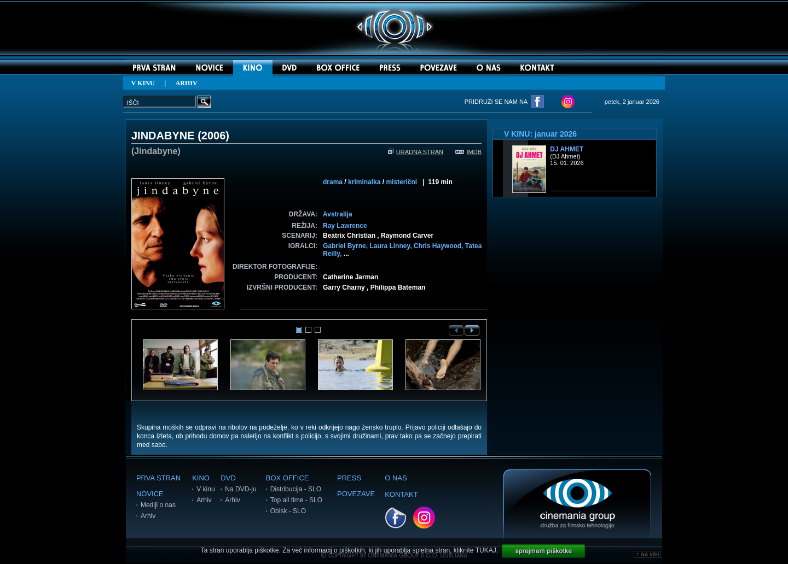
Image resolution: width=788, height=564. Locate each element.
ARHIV (187, 83)
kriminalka (364, 182)
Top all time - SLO (296, 500)
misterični (401, 182)
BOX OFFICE (287, 478)
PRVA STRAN (158, 478)
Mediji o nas (158, 505)
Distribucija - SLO (295, 489)
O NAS (396, 478)
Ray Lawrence (345, 226)
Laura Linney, (391, 246)
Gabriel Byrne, (346, 246)
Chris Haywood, (439, 246)
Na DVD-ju (240, 489)
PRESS (349, 478)
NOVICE (150, 494)
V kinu (205, 489)
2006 (213, 136)
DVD (228, 478)
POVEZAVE (356, 494)
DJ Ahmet (566, 149)
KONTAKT (401, 494)
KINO (201, 478)
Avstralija (337, 214)
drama (333, 182)
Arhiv (148, 516)
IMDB (468, 152)
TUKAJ (486, 550)
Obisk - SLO (288, 511)
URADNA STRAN (415, 152)
